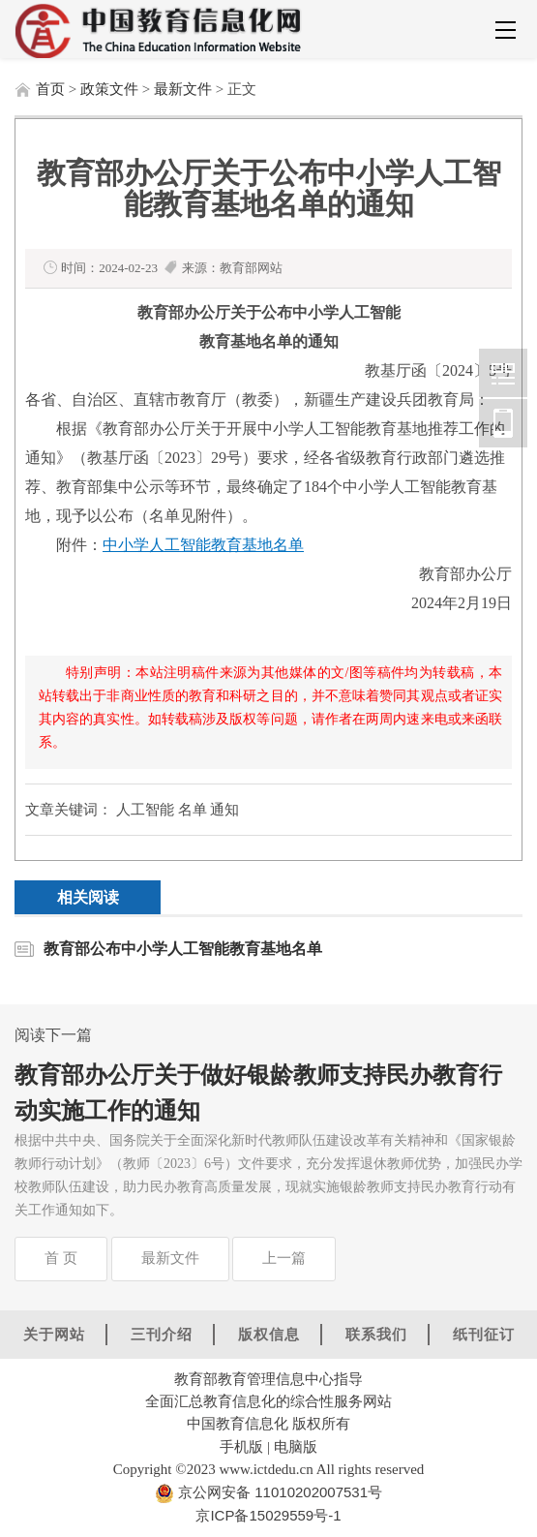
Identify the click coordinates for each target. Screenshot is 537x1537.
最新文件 (183, 89)
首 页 (61, 1258)
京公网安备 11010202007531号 (278, 1492)
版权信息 (269, 1334)
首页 (50, 89)
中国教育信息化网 (503, 373)
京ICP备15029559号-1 (268, 1515)
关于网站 (54, 1334)
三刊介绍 (162, 1334)
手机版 (241, 1446)
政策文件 (109, 89)
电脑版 (295, 1446)
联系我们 (376, 1334)
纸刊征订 (484, 1334)
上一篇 (284, 1258)
